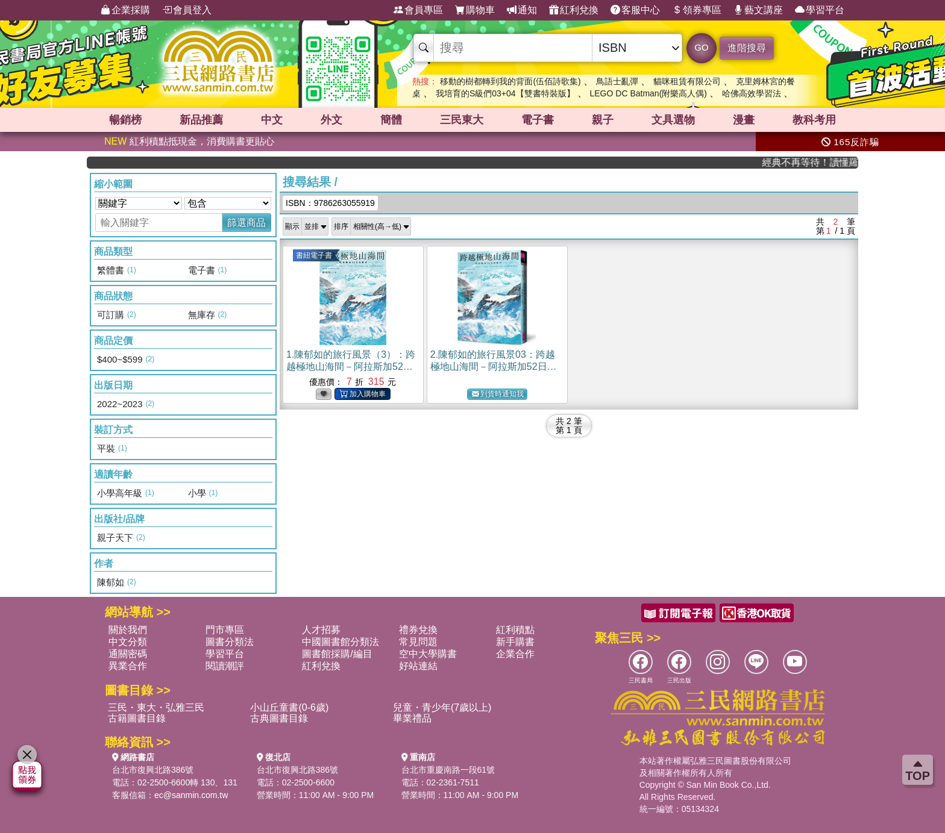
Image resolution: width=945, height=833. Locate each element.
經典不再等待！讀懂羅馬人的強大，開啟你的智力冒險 (819, 162)
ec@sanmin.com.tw (191, 795)
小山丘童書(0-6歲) (289, 707)
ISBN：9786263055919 (330, 203)
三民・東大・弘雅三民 (156, 707)
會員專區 (418, 10)
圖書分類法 (230, 642)
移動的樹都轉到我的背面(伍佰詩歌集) (510, 81)
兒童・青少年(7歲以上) (442, 707)
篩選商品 (246, 222)
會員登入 (187, 10)
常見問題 (418, 642)
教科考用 (814, 120)
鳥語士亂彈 (617, 81)
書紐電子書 (314, 255)
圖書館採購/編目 (337, 654)
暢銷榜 (125, 120)
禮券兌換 (418, 630)
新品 (201, 120)
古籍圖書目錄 (137, 718)
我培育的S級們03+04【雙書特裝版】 (505, 93)
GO (701, 47)
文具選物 (673, 120)
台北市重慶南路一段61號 (448, 770)
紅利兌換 (573, 10)
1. (350, 366)
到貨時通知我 (498, 394)
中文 (272, 120)
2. (493, 366)
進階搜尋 (746, 48)
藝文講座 (758, 10)
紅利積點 (515, 630)
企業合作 (515, 654)
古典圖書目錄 (279, 718)
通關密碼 (127, 654)
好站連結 (418, 666)
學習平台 (819, 10)
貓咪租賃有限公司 (687, 81)
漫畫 (744, 120)
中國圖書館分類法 (340, 642)
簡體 (391, 120)
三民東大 (461, 120)
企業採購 (125, 10)
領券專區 (696, 10)
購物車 (475, 10)
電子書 (537, 120)
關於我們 (127, 630)
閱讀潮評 (225, 666)
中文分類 (127, 642)
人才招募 (321, 630)
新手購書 (515, 642)
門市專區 (225, 630)
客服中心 (635, 10)
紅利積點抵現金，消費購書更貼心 (189, 141)
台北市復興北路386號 (152, 770)
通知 (522, 10)
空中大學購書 (428, 654)
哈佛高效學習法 (751, 93)
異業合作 (127, 666)
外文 (331, 120)
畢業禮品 (412, 718)
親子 (603, 120)
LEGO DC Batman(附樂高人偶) (647, 93)
